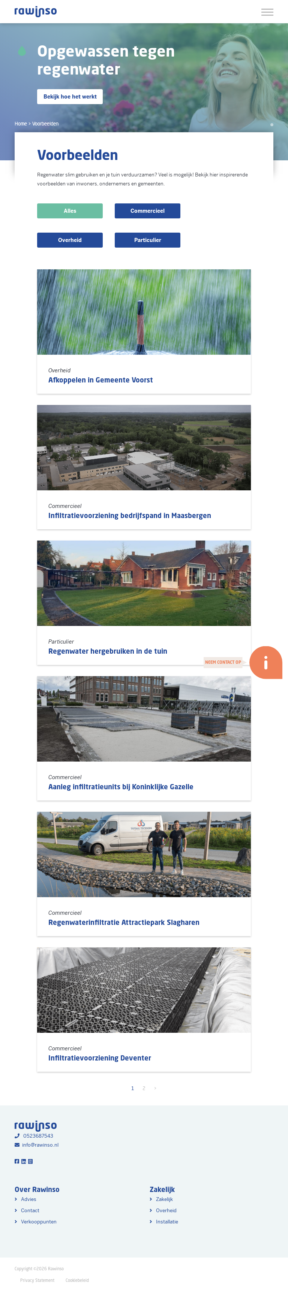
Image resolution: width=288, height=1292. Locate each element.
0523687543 (34, 1136)
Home (21, 124)
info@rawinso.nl (36, 1145)
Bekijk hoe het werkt (70, 96)
